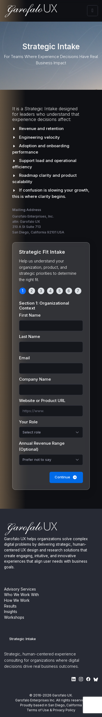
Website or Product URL (42, 400)
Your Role (28, 421)
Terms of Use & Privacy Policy (51, 710)
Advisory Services (20, 589)
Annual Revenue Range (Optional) (41, 446)
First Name (30, 315)
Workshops (14, 617)
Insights (10, 611)
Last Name (29, 336)
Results (10, 606)
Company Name (35, 379)
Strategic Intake (22, 639)
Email (24, 357)
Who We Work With (21, 594)
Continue (66, 477)
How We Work (17, 600)
